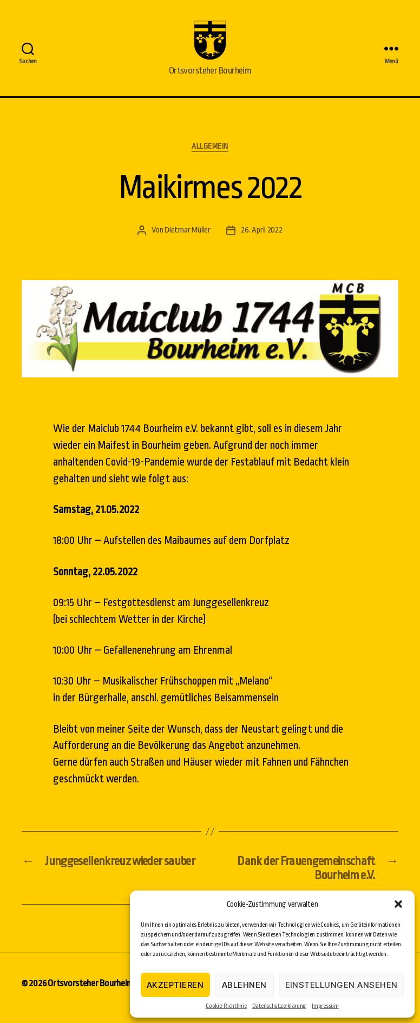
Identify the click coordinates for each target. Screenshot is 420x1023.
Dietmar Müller (187, 239)
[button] (398, 904)
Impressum (325, 1005)
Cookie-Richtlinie (226, 1005)
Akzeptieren (175, 985)
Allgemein (210, 155)
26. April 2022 (261, 239)
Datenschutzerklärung (279, 1005)
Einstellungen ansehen (341, 985)
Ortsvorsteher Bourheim (91, 992)
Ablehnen (244, 985)
